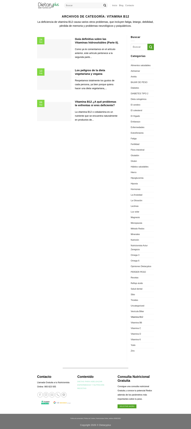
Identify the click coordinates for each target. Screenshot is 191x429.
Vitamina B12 (137, 317)
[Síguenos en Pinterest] (64, 394)
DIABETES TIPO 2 (139, 93)
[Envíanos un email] (52, 394)
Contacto (129, 5)
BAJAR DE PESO (139, 82)
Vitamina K (136, 339)
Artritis (134, 77)
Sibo (133, 294)
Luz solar (135, 212)
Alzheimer (135, 71)
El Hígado (135, 116)
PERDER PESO (138, 272)
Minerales (135, 234)
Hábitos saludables (139, 167)
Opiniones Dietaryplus (141, 266)
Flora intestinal (137, 150)
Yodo (133, 345)
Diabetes (135, 88)
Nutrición (135, 240)
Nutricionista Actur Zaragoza (139, 247)
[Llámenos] (57, 394)
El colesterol (136, 110)
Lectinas (135, 206)
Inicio (114, 5)
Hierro (134, 172)
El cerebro (135, 105)
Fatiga (134, 138)
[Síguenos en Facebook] (40, 394)
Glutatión (135, 155)
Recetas (135, 277)
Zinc (133, 351)
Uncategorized (137, 306)
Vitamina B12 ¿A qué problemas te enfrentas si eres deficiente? (95, 103)
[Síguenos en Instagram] (46, 394)
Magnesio (135, 217)
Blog (121, 5)
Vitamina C (136, 328)
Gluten (134, 161)
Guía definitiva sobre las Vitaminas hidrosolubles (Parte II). (97, 40)
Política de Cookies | (90, 418)
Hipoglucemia (137, 178)
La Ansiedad (136, 195)
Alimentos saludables (141, 65)
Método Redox (137, 229)
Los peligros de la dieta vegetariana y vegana (90, 72)
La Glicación (136, 200)
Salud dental (136, 289)
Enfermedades (137, 127)
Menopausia (136, 223)
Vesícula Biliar (137, 311)
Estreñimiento (137, 133)
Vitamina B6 (136, 323)
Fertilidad (135, 144)
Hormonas (135, 189)
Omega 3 (135, 255)
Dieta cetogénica (138, 99)
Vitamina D (136, 334)
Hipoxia (134, 183)
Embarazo (135, 122)
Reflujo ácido (137, 283)
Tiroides (134, 300)
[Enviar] (105, 5)
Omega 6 (135, 261)
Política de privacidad (76, 418)
